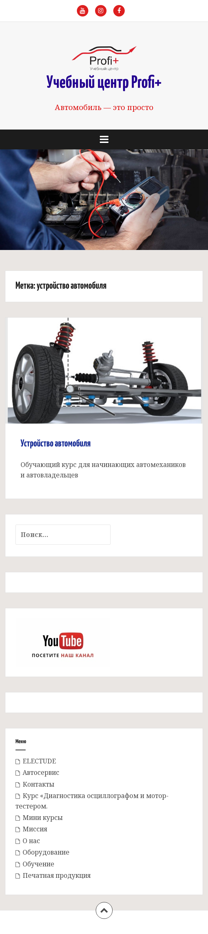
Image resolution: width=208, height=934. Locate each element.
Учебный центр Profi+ (104, 83)
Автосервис (41, 772)
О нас (31, 840)
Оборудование (46, 852)
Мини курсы (43, 817)
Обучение (38, 864)
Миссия (35, 829)
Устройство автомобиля (56, 443)
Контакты (38, 784)
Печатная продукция (57, 875)
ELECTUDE (39, 761)
